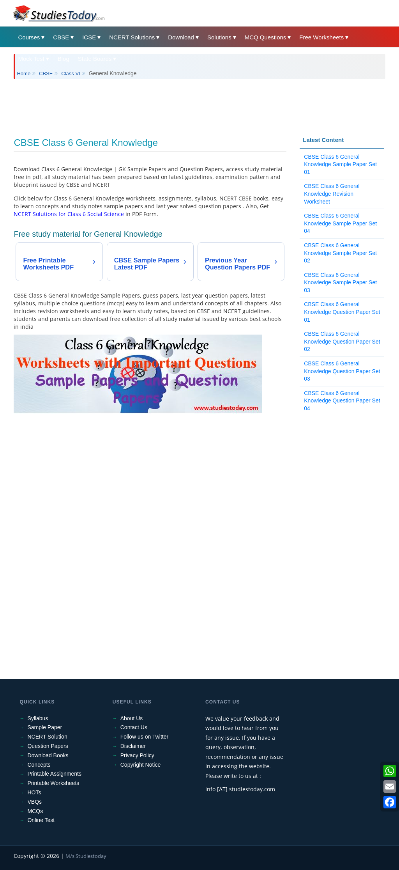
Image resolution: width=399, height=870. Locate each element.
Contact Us (133, 727)
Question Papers (47, 746)
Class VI (70, 73)
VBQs (34, 802)
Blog (63, 58)
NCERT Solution (47, 737)
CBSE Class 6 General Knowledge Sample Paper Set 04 (340, 223)
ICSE (89, 37)
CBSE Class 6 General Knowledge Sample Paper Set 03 (340, 282)
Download (181, 37)
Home (23, 73)
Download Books (47, 755)
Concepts (38, 765)
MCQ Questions (265, 37)
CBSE (61, 37)
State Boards (95, 58)
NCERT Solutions (132, 37)
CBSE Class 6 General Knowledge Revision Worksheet (331, 193)
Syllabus (37, 718)
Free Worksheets (321, 37)
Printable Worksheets (53, 783)
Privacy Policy (137, 755)
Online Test (41, 820)
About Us (131, 718)
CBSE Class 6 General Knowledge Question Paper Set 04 (342, 400)
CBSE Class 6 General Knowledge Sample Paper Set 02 (340, 253)
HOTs (34, 792)
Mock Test (31, 58)
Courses (29, 37)
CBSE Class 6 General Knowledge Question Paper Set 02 (342, 341)
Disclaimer (133, 746)
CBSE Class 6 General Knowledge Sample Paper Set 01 (340, 164)
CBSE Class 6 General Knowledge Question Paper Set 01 (342, 311)
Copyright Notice (140, 765)
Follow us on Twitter (144, 737)
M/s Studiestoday (85, 855)
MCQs (35, 811)
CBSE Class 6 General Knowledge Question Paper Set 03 (342, 371)
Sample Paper (44, 727)
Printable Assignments (54, 774)
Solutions (219, 37)
